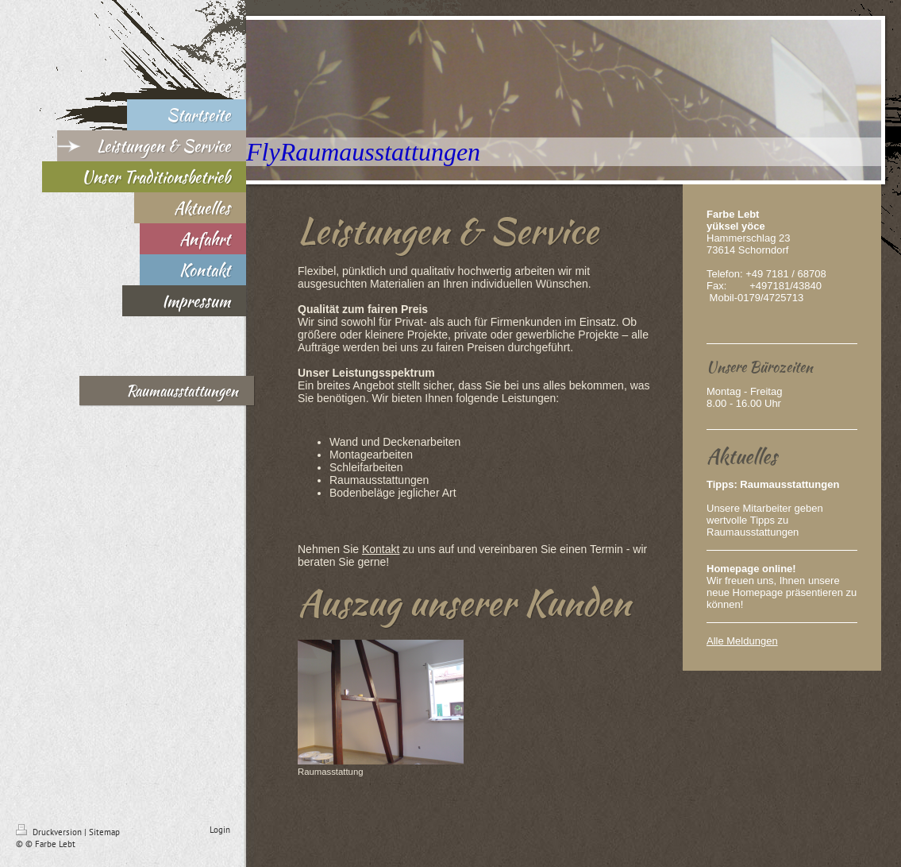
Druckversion (50, 832)
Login (220, 829)
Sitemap (104, 832)
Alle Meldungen (742, 641)
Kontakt (380, 549)
